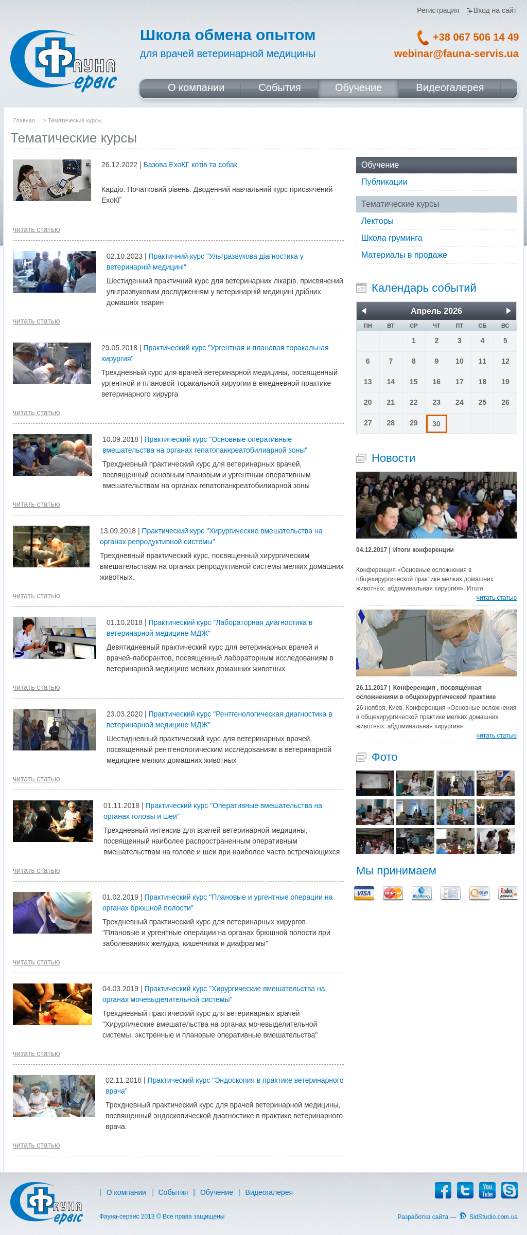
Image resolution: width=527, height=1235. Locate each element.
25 (483, 402)
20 (368, 402)
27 (368, 423)
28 (391, 423)
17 (459, 382)
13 (368, 382)
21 (391, 402)
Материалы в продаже (404, 254)
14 (391, 382)
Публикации (384, 181)
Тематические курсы (400, 204)
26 (505, 402)
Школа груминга (392, 238)
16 (437, 382)
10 (459, 361)
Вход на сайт (495, 10)
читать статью (36, 229)
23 (437, 402)
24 (459, 402)
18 (483, 382)
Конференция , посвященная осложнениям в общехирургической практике (426, 692)
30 (436, 424)
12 (505, 361)
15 (414, 382)
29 (414, 423)
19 (505, 382)
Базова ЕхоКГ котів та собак (190, 164)
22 (414, 402)
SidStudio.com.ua (493, 1217)
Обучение (380, 164)
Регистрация (438, 10)
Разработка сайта (423, 1217)
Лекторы (377, 221)
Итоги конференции (405, 549)
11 (483, 361)
